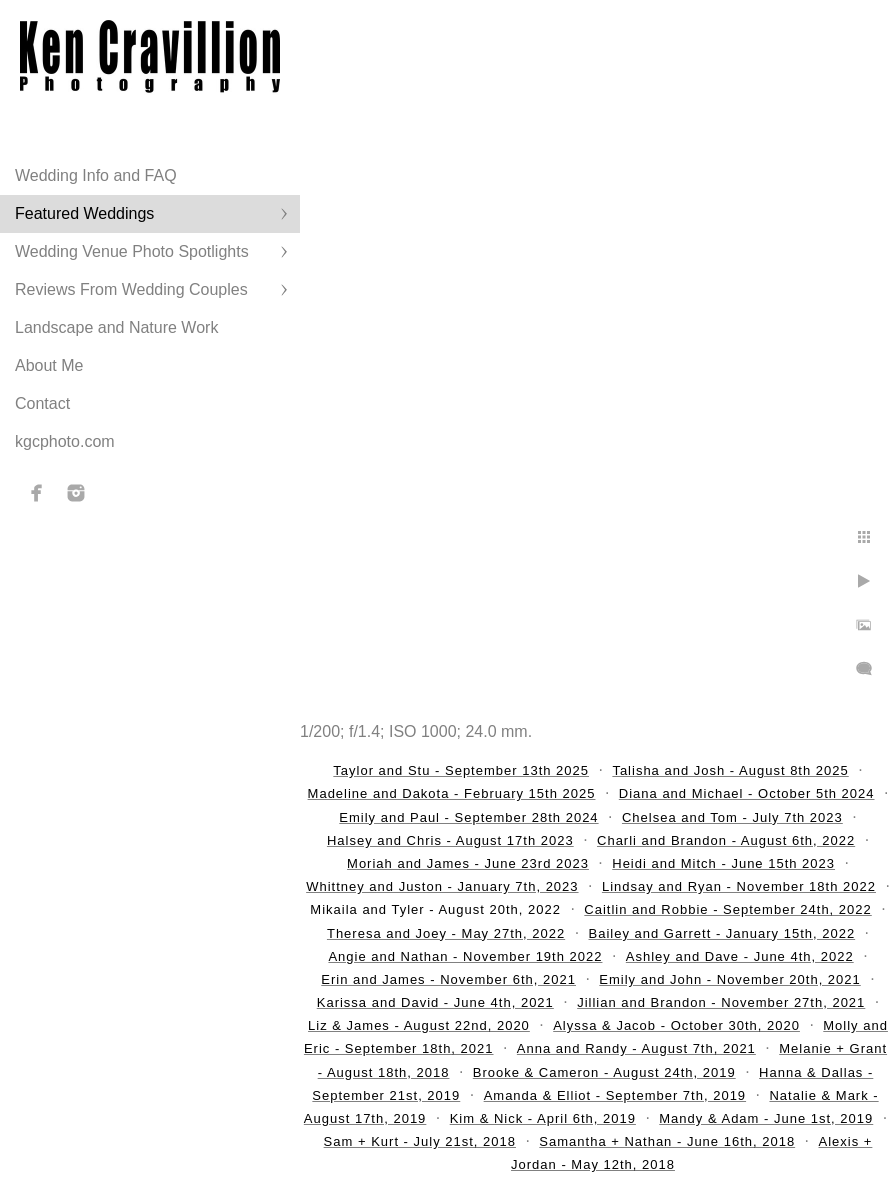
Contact (42, 403)
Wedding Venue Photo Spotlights (132, 251)
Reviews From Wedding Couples (131, 289)
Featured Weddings (84, 213)
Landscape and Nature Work (116, 327)
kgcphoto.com (65, 441)
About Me (49, 365)
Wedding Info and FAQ (96, 175)
